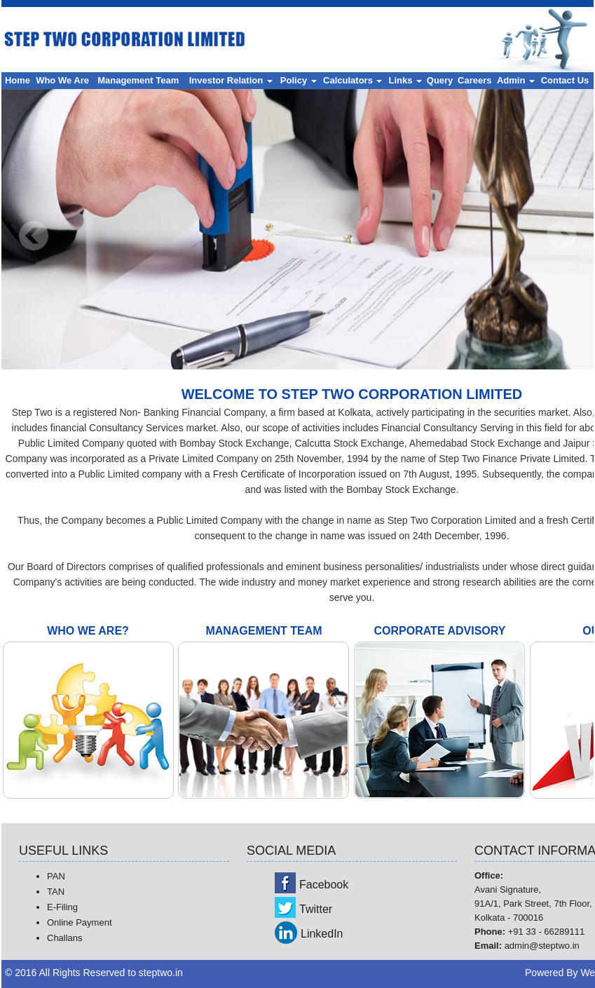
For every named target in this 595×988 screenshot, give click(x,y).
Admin (516, 80)
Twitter (315, 909)
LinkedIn (322, 934)
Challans (65, 938)
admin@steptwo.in (542, 945)
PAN (56, 876)
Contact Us (565, 80)
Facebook (323, 885)
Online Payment (79, 922)
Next (561, 236)
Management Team (138, 80)
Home (17, 80)
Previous (34, 236)
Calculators (352, 80)
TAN (55, 891)
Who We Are (62, 80)
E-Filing (62, 907)
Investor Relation (231, 80)
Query (440, 80)
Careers (474, 80)
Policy (298, 80)
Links (406, 80)
